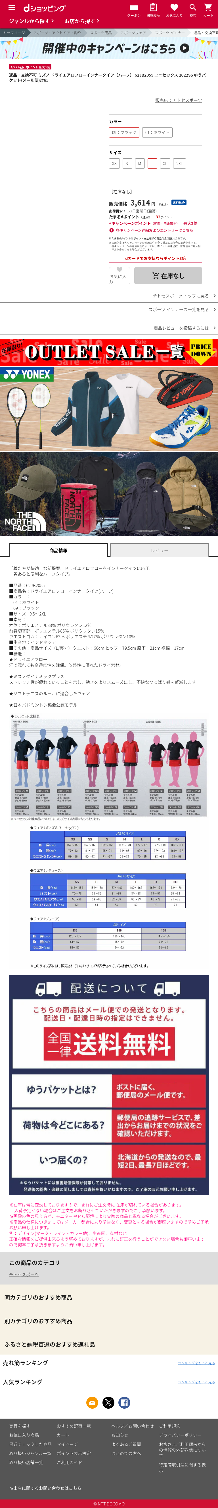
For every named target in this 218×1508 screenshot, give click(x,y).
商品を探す (19, 1426)
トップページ (14, 32)
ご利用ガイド (69, 1462)
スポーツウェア (133, 32)
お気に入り (117, 278)
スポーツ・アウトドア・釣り (57, 32)
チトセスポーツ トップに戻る (181, 296)
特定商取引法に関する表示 (182, 1467)
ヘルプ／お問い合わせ (132, 1426)
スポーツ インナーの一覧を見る (178, 309)
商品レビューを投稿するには (181, 328)
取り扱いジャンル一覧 (30, 1453)
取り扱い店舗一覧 (26, 1462)
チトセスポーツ (24, 1274)
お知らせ (119, 1435)
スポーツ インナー (170, 32)
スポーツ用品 (101, 32)
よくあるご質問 (126, 1444)
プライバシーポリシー (180, 1435)
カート (63, 1435)
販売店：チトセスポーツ (178, 100)
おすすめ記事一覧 (74, 1426)
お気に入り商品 (24, 1435)
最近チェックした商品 (30, 1444)
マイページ (67, 1444)
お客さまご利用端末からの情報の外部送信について (182, 1449)
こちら (75, 1488)
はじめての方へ (126, 1453)
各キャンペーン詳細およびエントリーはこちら (154, 230)
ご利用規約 (169, 1426)
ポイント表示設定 (74, 1453)
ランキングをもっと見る (196, 1362)
